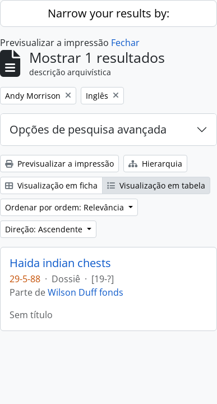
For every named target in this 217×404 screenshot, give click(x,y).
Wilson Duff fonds (85, 292)
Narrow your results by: (108, 13)
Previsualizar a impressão (59, 163)
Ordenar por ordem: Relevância (65, 207)
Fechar (125, 42)
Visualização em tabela (156, 185)
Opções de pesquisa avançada (88, 129)
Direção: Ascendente (45, 229)
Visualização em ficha (51, 185)
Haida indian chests (60, 263)
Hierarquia (155, 163)
